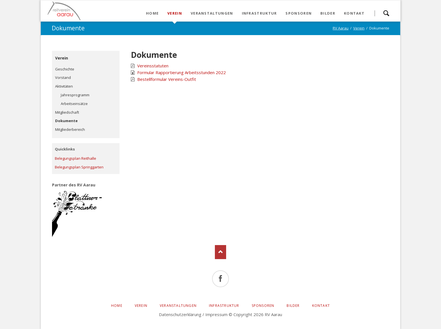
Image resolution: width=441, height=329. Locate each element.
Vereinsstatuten (152, 65)
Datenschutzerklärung (180, 314)
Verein (61, 58)
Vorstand (63, 77)
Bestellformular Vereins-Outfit (166, 79)
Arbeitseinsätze (74, 103)
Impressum (216, 314)
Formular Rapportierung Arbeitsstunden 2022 (181, 72)
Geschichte (64, 69)
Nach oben (220, 252)
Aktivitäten (64, 86)
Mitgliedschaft (67, 112)
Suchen (386, 10)
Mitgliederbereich (70, 129)
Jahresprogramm (75, 94)
